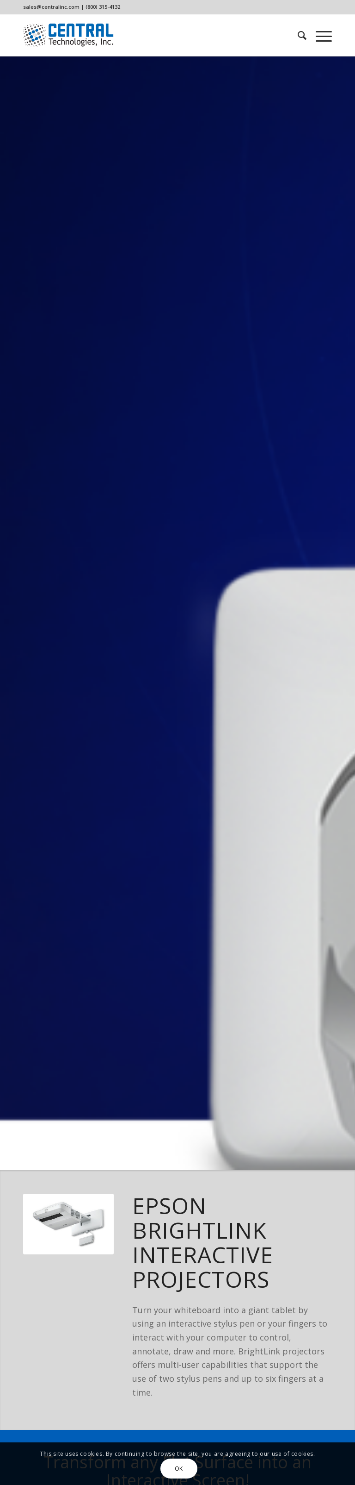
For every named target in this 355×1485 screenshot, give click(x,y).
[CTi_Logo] (68, 35)
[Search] (297, 35)
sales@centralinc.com (51, 6)
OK (179, 1468)
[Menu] (319, 35)
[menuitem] (297, 35)
